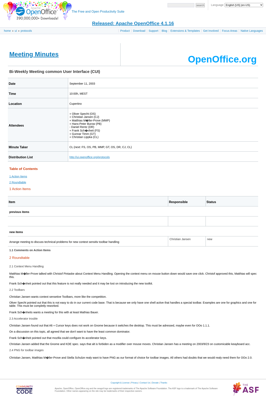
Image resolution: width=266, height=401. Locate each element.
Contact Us (145, 382)
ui (16, 30)
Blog (164, 30)
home (7, 30)
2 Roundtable (17, 182)
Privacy (134, 382)
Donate (155, 382)
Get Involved (211, 30)
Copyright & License (120, 382)
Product (125, 30)
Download (139, 30)
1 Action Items (18, 176)
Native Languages (252, 30)
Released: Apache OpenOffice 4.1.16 (133, 23)
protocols (26, 30)
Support (153, 30)
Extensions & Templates (185, 30)
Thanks (163, 382)
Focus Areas (229, 30)
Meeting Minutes (34, 54)
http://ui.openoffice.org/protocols (90, 157)
